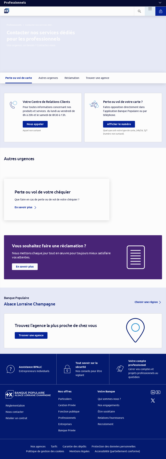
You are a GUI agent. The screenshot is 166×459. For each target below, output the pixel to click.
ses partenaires (85, 201)
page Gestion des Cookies (66, 257)
